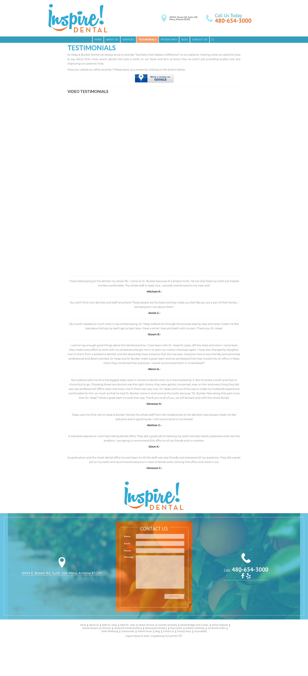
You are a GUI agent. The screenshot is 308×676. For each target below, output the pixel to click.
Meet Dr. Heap (109, 624)
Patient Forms (145, 631)
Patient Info (169, 39)
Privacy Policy (184, 631)
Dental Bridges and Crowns (194, 624)
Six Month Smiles (216, 628)
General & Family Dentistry (128, 628)
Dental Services (146, 624)
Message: (129, 557)
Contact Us (199, 39)
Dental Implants (220, 624)
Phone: (127, 550)
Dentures (106, 628)
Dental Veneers (90, 628)
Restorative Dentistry (156, 628)
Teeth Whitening (109, 631)
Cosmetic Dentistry (167, 624)
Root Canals (176, 628)
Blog (184, 39)
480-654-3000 (233, 20)
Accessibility (200, 631)
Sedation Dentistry (195, 628)
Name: (127, 536)
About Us (112, 39)
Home (98, 39)
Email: (127, 543)
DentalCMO (174, 636)
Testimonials (147, 39)
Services (128, 39)
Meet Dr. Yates (127, 624)
